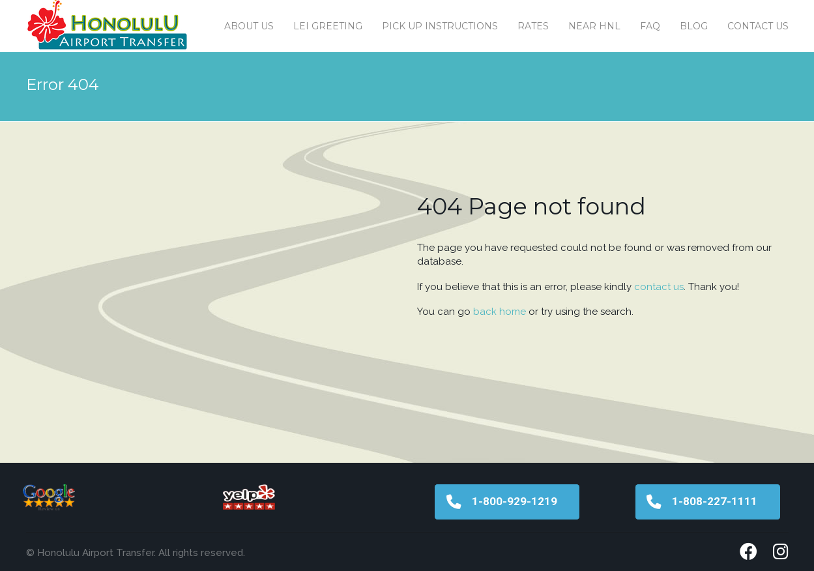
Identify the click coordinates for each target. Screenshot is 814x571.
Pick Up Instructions (440, 26)
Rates (533, 26)
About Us (249, 26)
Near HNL (594, 26)
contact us (659, 287)
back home (499, 311)
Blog (694, 26)
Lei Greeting (327, 26)
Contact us (758, 26)
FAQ (650, 26)
